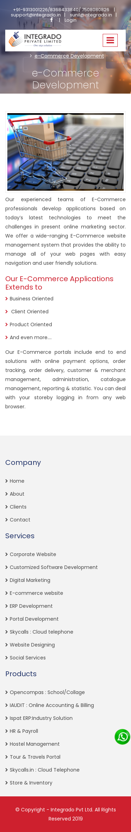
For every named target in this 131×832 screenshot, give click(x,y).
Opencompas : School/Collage (47, 692)
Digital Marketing (30, 580)
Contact (20, 519)
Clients (18, 506)
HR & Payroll (24, 731)
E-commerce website (36, 593)
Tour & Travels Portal (35, 756)
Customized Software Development (54, 567)
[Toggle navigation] (110, 40)
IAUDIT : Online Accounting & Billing (52, 705)
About (17, 493)
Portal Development (34, 618)
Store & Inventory (31, 782)
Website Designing (32, 644)
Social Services (28, 657)
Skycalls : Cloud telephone (41, 631)
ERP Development (31, 606)
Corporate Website (33, 554)
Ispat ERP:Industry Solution (41, 718)
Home (17, 480)
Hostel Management (35, 743)
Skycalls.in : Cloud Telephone (45, 769)
